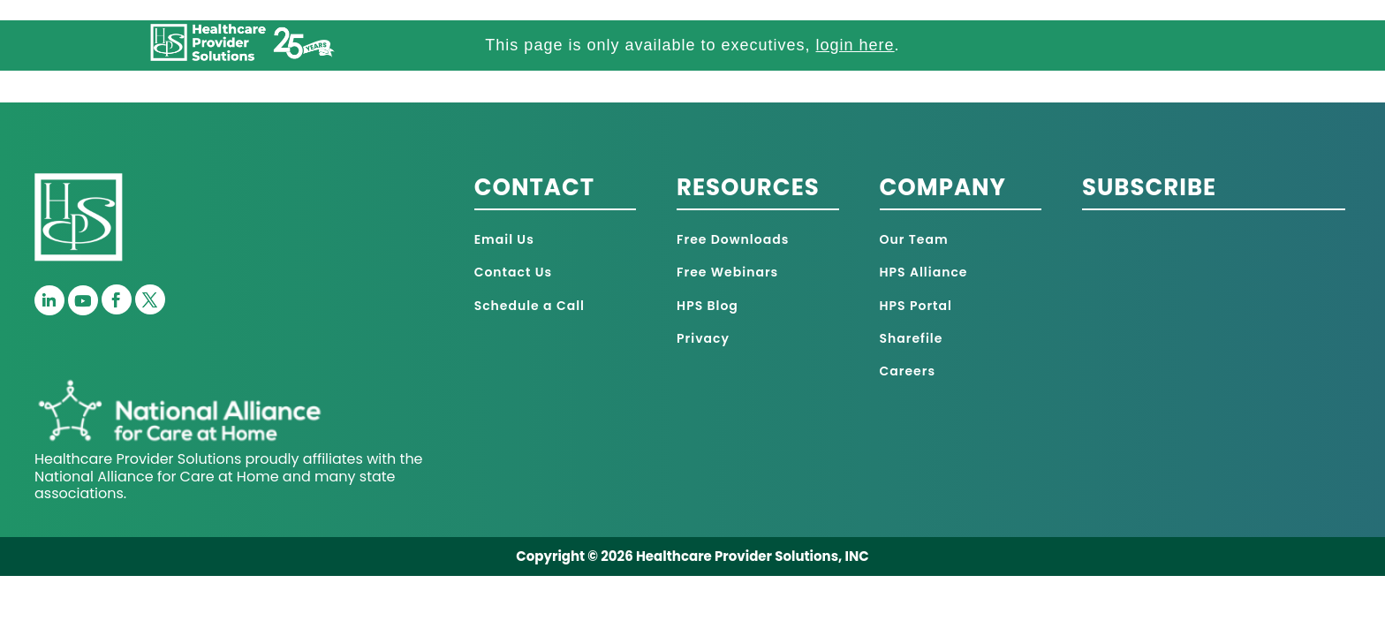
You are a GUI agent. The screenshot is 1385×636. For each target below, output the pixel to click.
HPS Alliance (924, 272)
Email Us (504, 239)
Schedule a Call (529, 305)
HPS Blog (707, 305)
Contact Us (513, 272)
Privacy (703, 338)
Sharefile (911, 338)
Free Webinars (727, 272)
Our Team (914, 239)
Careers (907, 371)
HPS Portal (916, 305)
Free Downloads (733, 239)
